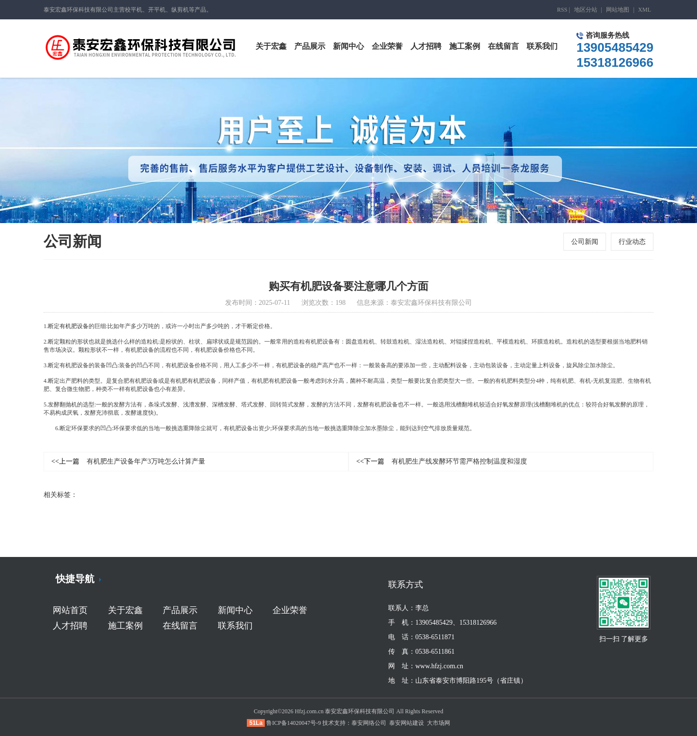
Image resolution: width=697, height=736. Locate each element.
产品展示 (180, 610)
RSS (562, 9)
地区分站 (585, 9)
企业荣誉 (290, 610)
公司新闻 (584, 241)
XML (644, 9)
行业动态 (632, 241)
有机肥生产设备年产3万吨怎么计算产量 (128, 462)
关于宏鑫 (125, 610)
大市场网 (438, 723)
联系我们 (235, 626)
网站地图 (617, 9)
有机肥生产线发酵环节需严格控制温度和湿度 (441, 462)
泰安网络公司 (368, 723)
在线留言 (180, 626)
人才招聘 (70, 626)
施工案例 (125, 626)
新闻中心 (235, 610)
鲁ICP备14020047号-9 (293, 723)
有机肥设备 (74, 326)
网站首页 (70, 610)
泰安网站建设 (406, 723)
